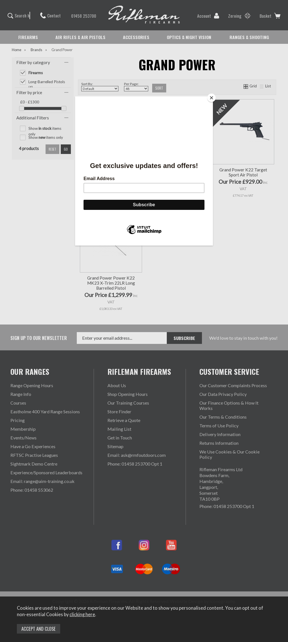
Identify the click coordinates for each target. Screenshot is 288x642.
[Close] (211, 98)
